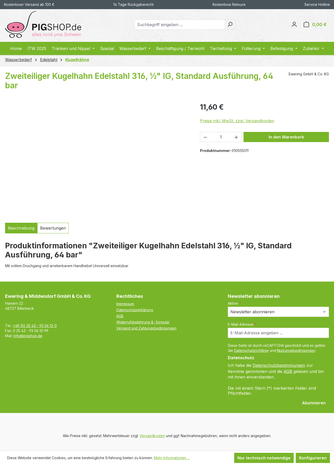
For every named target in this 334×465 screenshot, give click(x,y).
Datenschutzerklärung (134, 310)
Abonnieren (314, 402)
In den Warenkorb (286, 137)
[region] (97, 159)
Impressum (125, 304)
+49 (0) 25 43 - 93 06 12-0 (35, 325)
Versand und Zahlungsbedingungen (146, 328)
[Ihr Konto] (294, 25)
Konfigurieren (313, 457)
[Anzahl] (220, 137)
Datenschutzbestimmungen (279, 365)
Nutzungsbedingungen (296, 350)
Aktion (234, 303)
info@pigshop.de (27, 336)
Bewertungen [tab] (53, 228)
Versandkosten (152, 436)
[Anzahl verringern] (205, 137)
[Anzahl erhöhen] (236, 137)
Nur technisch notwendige (263, 457)
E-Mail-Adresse (242, 324)
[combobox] (179, 25)
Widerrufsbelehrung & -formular (143, 322)
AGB (119, 316)
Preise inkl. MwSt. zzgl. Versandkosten (237, 120)
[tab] (21, 228)
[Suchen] (230, 25)
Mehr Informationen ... (172, 458)
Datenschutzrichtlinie (251, 350)
